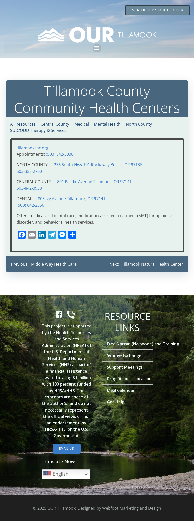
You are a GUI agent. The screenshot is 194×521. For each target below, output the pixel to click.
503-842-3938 (29, 187)
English (56, 474)
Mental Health (107, 123)
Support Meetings (125, 366)
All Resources (22, 123)
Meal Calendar (121, 389)
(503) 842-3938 (59, 153)
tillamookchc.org (32, 147)
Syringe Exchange (124, 355)
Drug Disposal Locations (127, 378)
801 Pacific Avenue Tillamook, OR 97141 (94, 181)
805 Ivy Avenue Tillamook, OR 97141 (71, 198)
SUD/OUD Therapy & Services (38, 130)
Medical (81, 123)
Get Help (116, 401)
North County (139, 123)
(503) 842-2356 (30, 204)
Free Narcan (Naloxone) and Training (127, 343)
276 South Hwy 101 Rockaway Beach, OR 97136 (98, 164)
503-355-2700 (29, 171)
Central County (54, 123)
